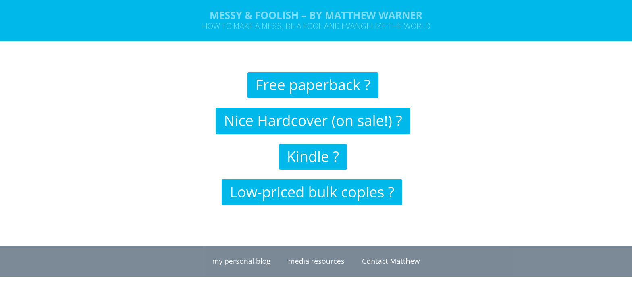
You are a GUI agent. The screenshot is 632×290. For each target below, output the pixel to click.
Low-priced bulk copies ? (312, 192)
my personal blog (241, 261)
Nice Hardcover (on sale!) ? (313, 120)
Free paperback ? (313, 85)
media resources (316, 261)
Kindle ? (313, 156)
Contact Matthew (391, 261)
